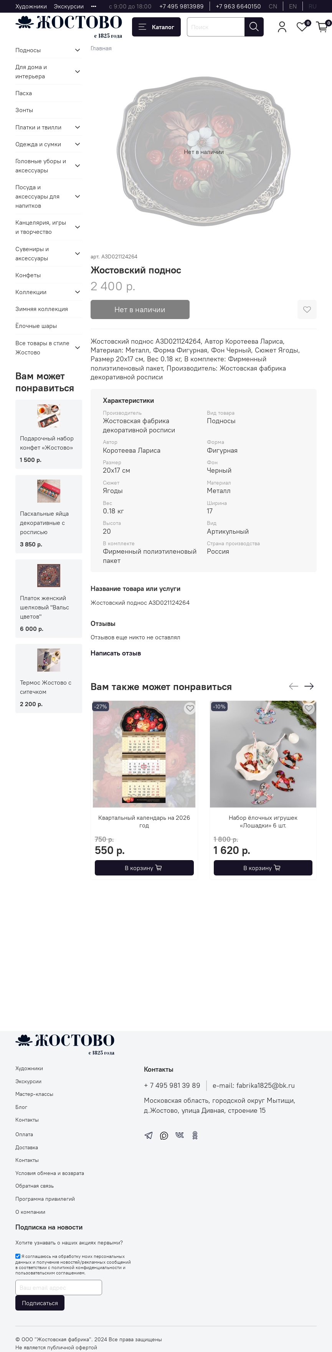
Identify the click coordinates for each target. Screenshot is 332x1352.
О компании (30, 1211)
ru (313, 6)
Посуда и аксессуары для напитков (37, 196)
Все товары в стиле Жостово (42, 347)
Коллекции (30, 292)
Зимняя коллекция (41, 309)
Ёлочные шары (36, 325)
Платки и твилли (38, 127)
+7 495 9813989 (181, 6)
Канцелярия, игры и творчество (40, 226)
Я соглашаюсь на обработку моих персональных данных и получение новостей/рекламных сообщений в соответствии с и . (73, 1264)
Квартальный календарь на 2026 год (144, 821)
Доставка (26, 1147)
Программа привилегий (45, 1198)
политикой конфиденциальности (86, 1267)
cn (273, 6)
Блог (21, 1107)
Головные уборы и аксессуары (40, 165)
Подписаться (40, 1303)
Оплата (24, 1134)
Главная (101, 48)
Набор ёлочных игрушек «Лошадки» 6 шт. (263, 821)
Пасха (23, 93)
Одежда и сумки (38, 144)
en (293, 6)
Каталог (156, 27)
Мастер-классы (34, 1094)
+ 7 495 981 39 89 (172, 1085)
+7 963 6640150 (238, 6)
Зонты (24, 110)
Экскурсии (69, 6)
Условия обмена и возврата (49, 1173)
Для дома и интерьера (31, 71)
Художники (31, 6)
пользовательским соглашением (49, 1273)
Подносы (28, 50)
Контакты (27, 1119)
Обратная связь (34, 1185)
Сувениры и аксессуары (32, 253)
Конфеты (28, 275)
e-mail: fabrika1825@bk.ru (254, 1085)
